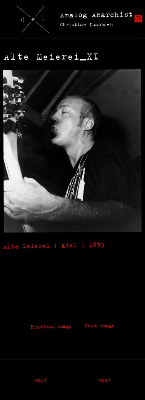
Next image (99, 326)
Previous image (51, 326)
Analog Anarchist (96, 14)
